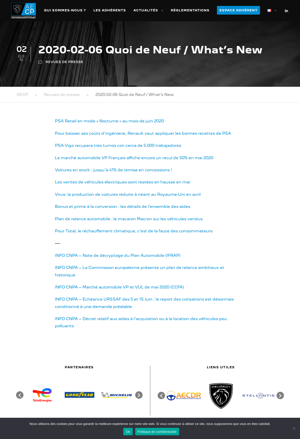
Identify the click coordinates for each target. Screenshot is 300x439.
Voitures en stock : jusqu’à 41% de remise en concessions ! (113, 170)
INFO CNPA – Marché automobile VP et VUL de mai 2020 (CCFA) (119, 287)
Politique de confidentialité (157, 432)
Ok (128, 432)
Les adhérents (109, 10)
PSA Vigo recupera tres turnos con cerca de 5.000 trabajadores (118, 145)
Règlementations (190, 10)
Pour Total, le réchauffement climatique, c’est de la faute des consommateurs (134, 231)
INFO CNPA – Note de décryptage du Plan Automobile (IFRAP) (117, 255)
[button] (19, 395)
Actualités (145, 10)
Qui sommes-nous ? (65, 10)
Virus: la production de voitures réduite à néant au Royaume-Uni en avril (128, 194)
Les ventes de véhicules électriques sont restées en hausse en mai (122, 182)
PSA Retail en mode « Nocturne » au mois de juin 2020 (109, 121)
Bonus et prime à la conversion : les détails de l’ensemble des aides (122, 206)
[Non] (293, 428)
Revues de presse (64, 62)
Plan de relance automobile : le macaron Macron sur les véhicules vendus (129, 219)
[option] (42, 394)
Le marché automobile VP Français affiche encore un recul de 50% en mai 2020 (134, 157)
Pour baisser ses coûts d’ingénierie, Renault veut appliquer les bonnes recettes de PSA (143, 133)
